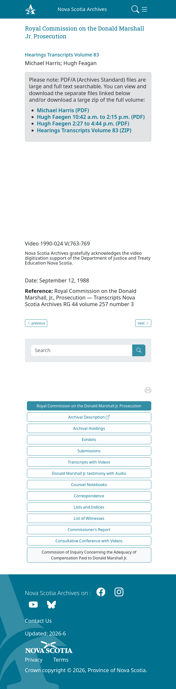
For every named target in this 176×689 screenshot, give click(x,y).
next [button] (143, 323)
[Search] (81, 350)
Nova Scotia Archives (82, 9)
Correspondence (89, 496)
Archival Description (89, 417)
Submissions (88, 451)
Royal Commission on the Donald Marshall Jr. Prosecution (89, 406)
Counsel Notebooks (89, 484)
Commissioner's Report (89, 529)
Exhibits (89, 439)
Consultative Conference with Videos (88, 541)
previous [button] (36, 323)
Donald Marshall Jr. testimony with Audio (89, 473)
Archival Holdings (89, 428)
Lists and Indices (89, 507)
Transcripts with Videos (89, 462)
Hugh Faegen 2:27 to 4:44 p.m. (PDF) (83, 123)
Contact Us (38, 620)
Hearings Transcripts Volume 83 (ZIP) (84, 130)
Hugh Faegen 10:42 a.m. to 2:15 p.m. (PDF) (91, 116)
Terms (61, 659)
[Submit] (138, 350)
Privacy (34, 659)
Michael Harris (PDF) (63, 110)
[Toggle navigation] (140, 9)
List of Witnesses (89, 518)
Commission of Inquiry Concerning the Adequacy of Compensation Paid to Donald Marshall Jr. (89, 555)
